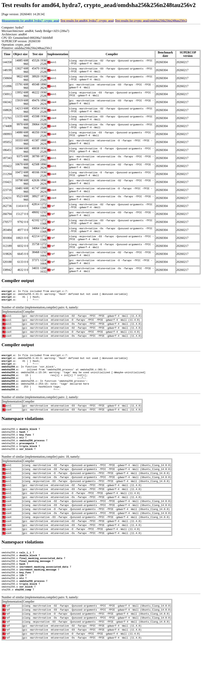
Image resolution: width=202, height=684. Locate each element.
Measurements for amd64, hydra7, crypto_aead (30, 20)
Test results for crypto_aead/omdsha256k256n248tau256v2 (151, 20)
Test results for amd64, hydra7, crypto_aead (87, 20)
